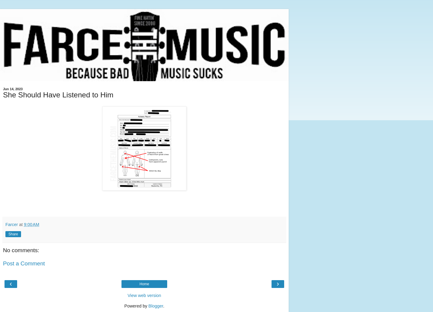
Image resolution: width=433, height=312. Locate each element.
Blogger (156, 306)
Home (144, 284)
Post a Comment (24, 263)
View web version (144, 295)
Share (13, 234)
